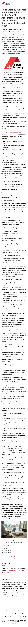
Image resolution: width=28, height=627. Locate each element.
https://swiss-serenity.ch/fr (8, 557)
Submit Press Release (8, 614)
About (7, 611)
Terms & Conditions (20, 614)
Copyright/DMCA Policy (7, 617)
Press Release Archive (16, 611)
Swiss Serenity (17, 91)
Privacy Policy (18, 617)
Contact (25, 617)
